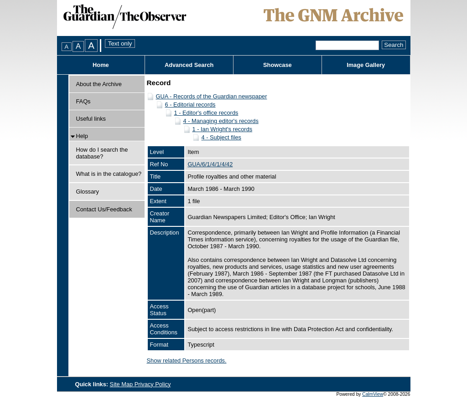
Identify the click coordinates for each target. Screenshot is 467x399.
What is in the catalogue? (109, 173)
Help (82, 136)
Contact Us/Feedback (104, 209)
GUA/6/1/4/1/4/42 (210, 164)
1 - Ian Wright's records (222, 129)
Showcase (277, 64)
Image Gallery (366, 64)
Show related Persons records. (187, 360)
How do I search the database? (102, 153)
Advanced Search (189, 64)
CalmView (372, 394)
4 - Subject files (222, 137)
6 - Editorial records (190, 104)
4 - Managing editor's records (221, 121)
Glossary (87, 191)
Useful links (91, 118)
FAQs (83, 101)
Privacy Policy (153, 384)
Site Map (122, 384)
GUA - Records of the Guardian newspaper (211, 96)
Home (101, 64)
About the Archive (99, 84)
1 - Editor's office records (206, 112)
